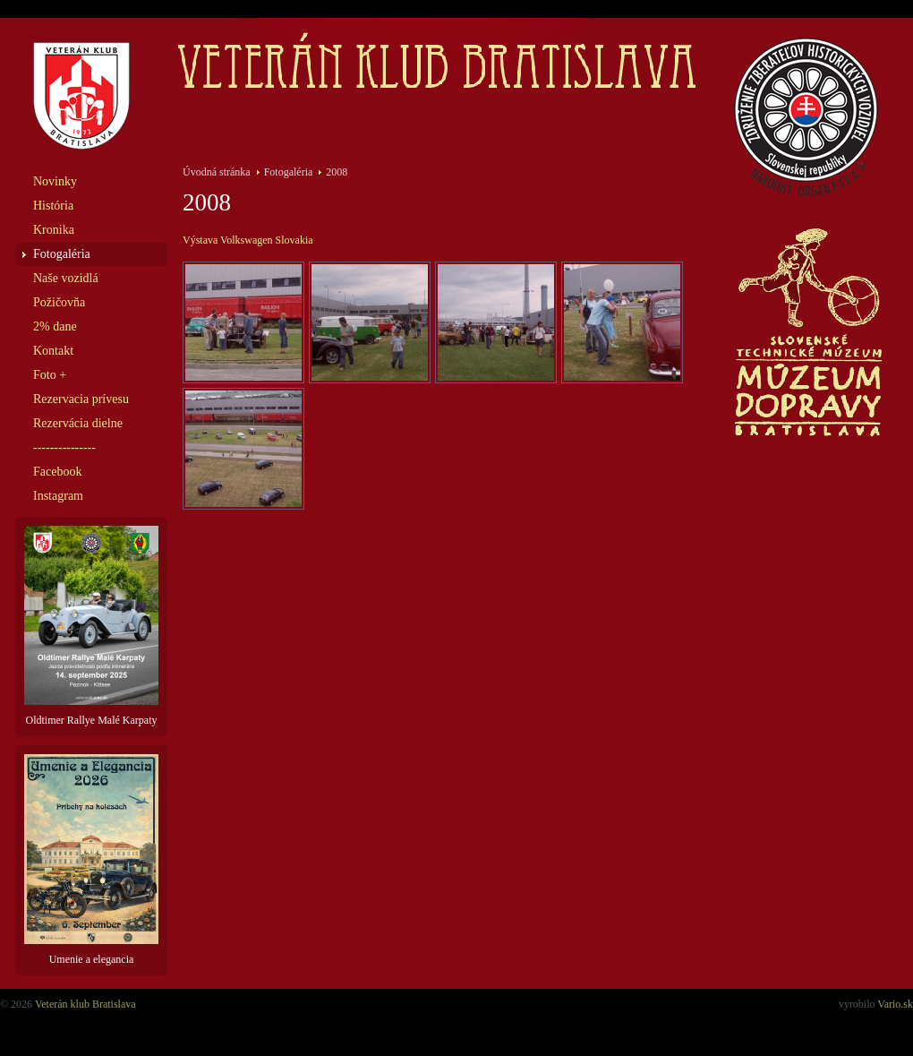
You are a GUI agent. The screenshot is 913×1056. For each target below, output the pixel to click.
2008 (336, 172)
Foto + (49, 375)
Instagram (58, 495)
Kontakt (53, 350)
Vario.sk (895, 1004)
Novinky (55, 181)
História (53, 205)
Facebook (57, 471)
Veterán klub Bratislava (85, 1004)
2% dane (55, 326)
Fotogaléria (61, 254)
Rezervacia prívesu (81, 399)
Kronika (53, 229)
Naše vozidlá (65, 278)
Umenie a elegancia (91, 860)
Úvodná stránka (217, 172)
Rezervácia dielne (78, 423)
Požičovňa (59, 302)
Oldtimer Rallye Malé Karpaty (91, 626)
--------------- (64, 447)
